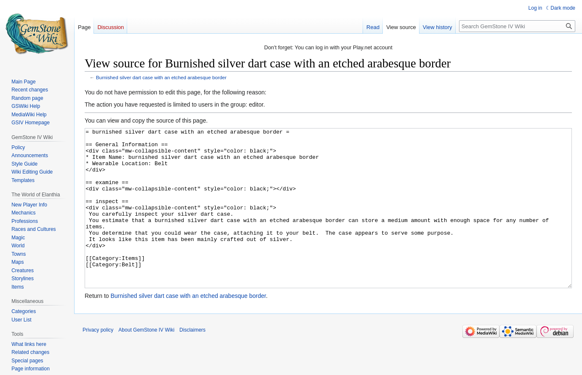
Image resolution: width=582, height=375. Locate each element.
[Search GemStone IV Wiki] (517, 26)
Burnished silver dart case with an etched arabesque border (161, 77)
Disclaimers (192, 361)
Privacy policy (98, 361)
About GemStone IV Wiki (146, 361)
